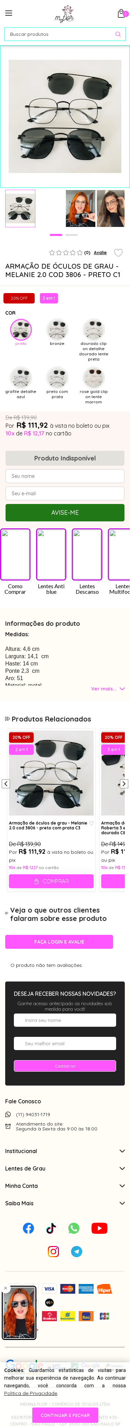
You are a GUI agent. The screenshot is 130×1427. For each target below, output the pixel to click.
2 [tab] (72, 235)
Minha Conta (65, 1185)
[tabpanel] (20, 208)
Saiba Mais (65, 1203)
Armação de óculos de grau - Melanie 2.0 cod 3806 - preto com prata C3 (48, 825)
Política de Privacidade (30, 1393)
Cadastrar (65, 1066)
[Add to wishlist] (118, 253)
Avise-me (65, 512)
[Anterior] (6, 784)
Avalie (100, 252)
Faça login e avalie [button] (59, 942)
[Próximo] (124, 784)
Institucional (65, 1151)
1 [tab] (56, 235)
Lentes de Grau (65, 1168)
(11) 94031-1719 (33, 1114)
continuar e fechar (65, 1415)
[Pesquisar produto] (118, 34)
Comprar (56, 881)
